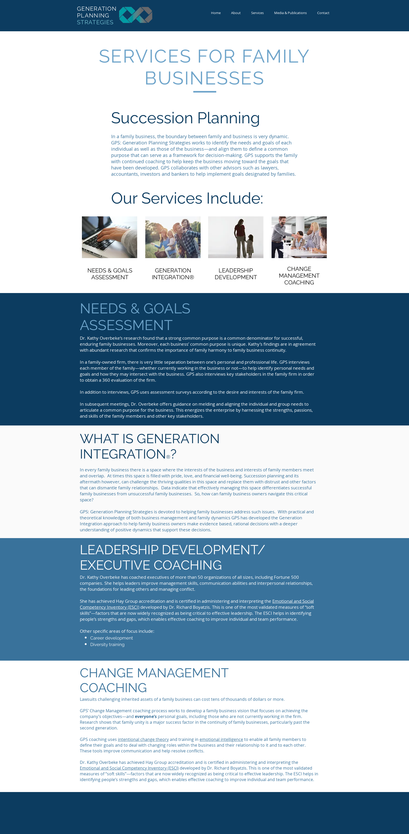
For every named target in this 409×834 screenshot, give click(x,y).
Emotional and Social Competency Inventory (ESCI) (129, 768)
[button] (257, 13)
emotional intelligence (221, 739)
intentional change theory (143, 739)
